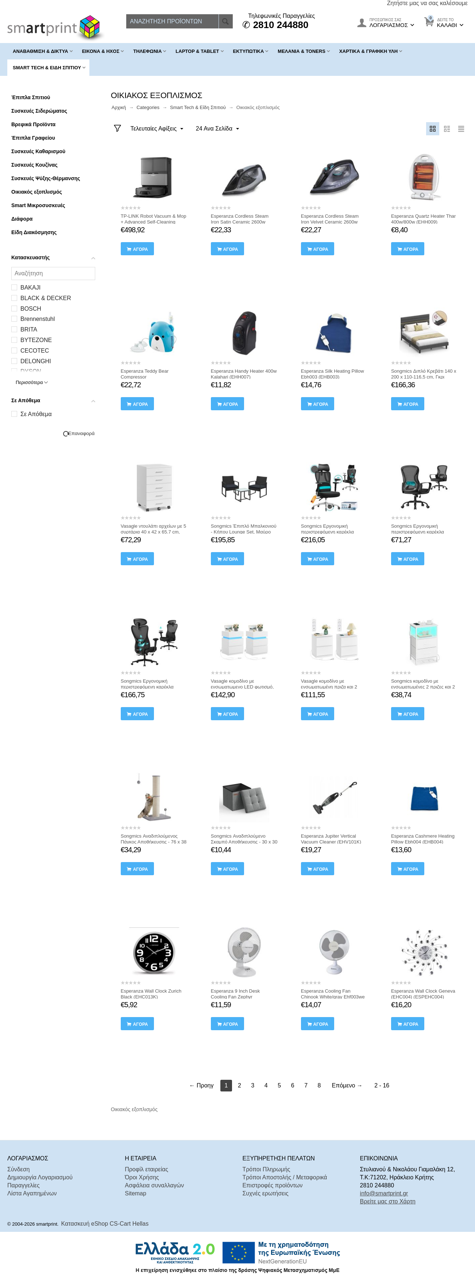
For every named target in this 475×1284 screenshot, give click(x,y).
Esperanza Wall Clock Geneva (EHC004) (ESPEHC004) (423, 994)
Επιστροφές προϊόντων (272, 1185)
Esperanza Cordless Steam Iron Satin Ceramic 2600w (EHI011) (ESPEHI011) (240, 221)
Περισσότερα (32, 382)
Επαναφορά (81, 433)
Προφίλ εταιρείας (146, 1169)
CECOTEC (34, 351)
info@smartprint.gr (384, 1193)
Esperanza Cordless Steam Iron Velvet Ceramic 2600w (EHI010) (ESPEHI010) (330, 221)
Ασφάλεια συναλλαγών (154, 1185)
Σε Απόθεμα (36, 414)
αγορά (140, 249)
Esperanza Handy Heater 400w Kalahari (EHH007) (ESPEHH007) (244, 376)
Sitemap (135, 1193)
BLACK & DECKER (45, 298)
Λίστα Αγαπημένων (32, 1193)
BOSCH (30, 309)
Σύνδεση (18, 1169)
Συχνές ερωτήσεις (265, 1193)
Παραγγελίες (23, 1185)
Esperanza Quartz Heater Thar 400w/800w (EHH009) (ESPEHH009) (423, 221)
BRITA (28, 329)
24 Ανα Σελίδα (217, 129)
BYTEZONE (36, 340)
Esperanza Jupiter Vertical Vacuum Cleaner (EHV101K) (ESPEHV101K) (331, 841)
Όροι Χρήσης (142, 1177)
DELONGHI (35, 361)
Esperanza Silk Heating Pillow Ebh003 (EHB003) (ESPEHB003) (332, 376)
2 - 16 (381, 1085)
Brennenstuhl (37, 319)
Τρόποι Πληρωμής (266, 1169)
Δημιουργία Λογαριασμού (40, 1177)
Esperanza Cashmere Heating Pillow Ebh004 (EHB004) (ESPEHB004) (423, 841)
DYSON (30, 371)
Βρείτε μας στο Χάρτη (388, 1201)
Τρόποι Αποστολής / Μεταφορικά (284, 1177)
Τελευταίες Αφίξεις (157, 129)
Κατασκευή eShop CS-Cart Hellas (105, 1224)
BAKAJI (30, 287)
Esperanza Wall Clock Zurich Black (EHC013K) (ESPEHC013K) (151, 996)
